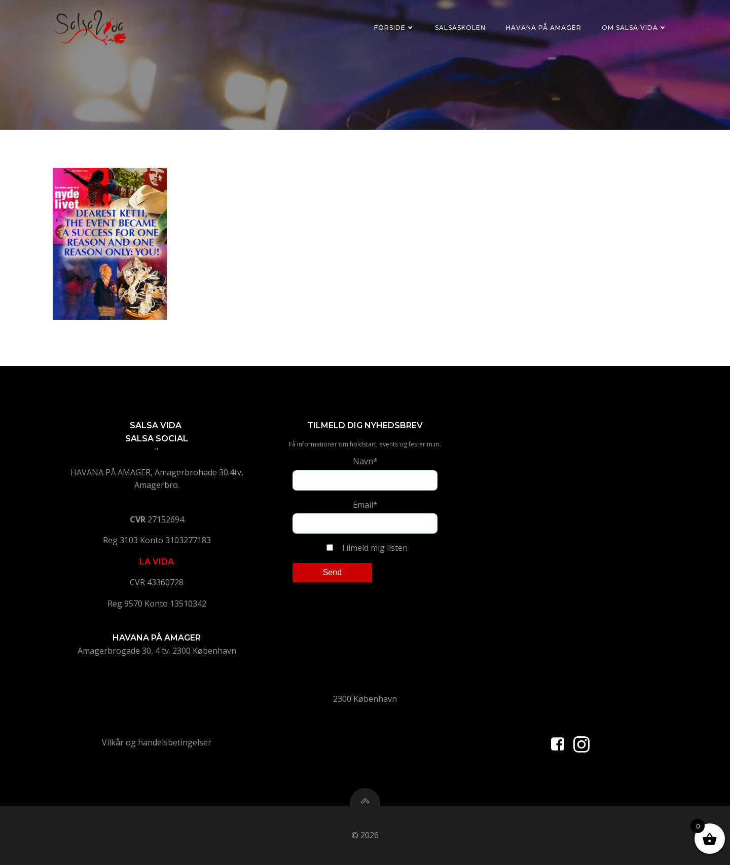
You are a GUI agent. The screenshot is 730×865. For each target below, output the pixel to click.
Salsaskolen (460, 27)
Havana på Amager (543, 27)
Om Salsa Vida (634, 27)
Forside (394, 27)
